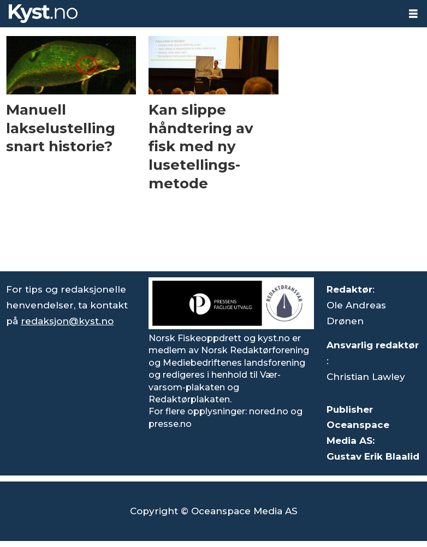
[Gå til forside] (200, 13)
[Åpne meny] (413, 13)
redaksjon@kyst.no (67, 321)
